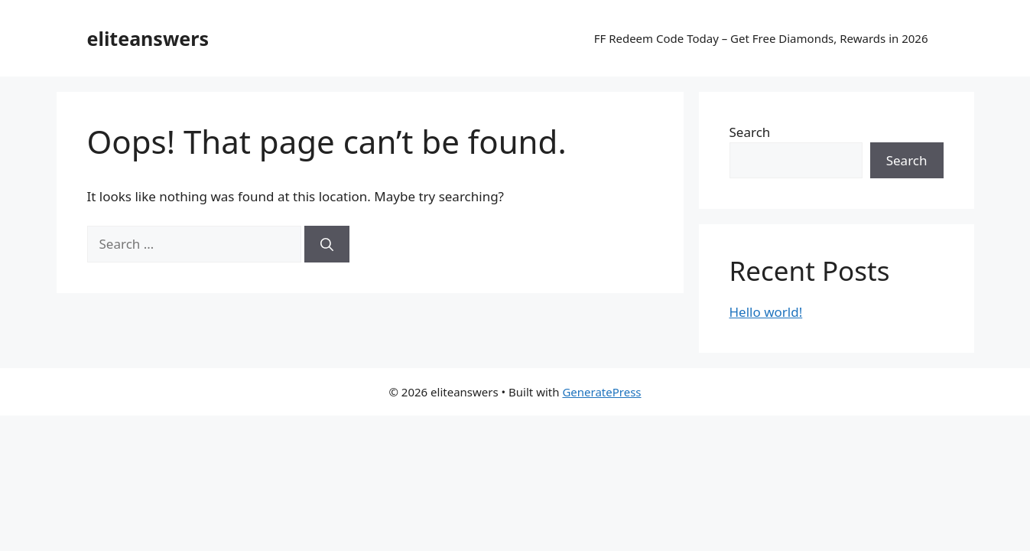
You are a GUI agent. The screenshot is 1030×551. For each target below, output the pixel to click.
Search (750, 132)
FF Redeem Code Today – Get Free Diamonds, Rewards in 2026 (761, 38)
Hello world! (766, 312)
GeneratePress (601, 391)
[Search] (326, 244)
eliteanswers (148, 38)
